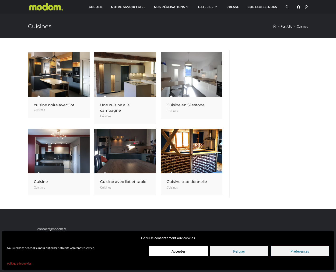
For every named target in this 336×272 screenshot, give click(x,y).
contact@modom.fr (51, 229)
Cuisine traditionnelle (187, 181)
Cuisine (41, 181)
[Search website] (287, 7)
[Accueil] (274, 26)
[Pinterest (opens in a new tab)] (306, 7)
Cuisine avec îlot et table (123, 181)
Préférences (299, 251)
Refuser (239, 251)
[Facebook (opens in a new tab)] (298, 7)
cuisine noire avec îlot (54, 105)
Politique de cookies (19, 263)
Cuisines (39, 110)
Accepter (179, 251)
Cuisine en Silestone (186, 105)
